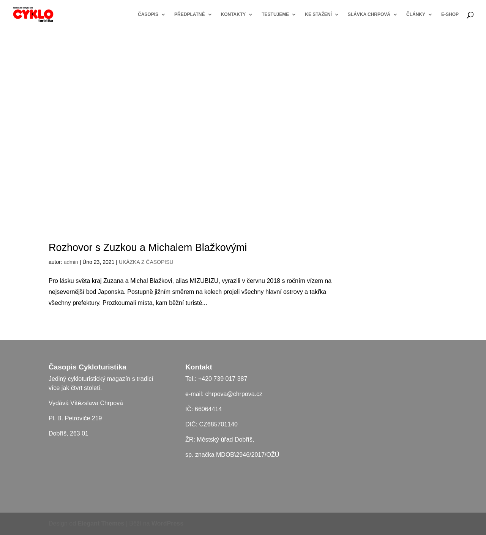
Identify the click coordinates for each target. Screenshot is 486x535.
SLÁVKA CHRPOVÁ (369, 14)
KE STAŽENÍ (318, 14)
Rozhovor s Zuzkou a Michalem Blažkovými (148, 247)
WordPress (167, 523)
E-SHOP (450, 14)
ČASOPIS (148, 14)
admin (71, 262)
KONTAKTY (233, 14)
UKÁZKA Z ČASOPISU (146, 262)
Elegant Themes (101, 523)
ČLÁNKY (415, 14)
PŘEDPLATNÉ (189, 14)
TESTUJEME (275, 14)
